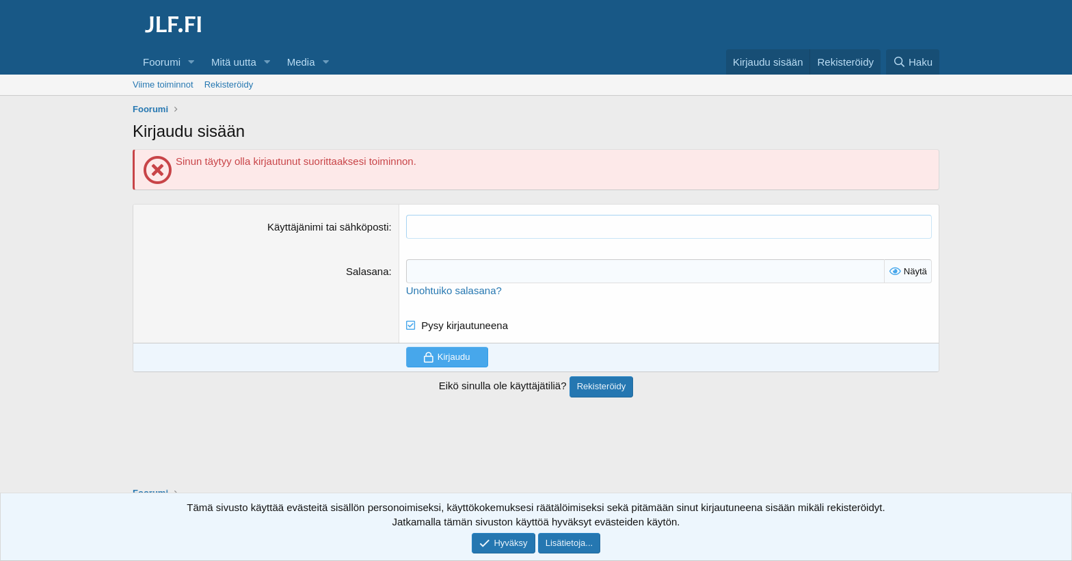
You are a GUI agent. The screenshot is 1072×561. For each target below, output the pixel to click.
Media (301, 62)
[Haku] (912, 62)
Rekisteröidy (229, 84)
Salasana (367, 271)
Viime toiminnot (163, 84)
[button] (191, 62)
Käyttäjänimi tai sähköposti (328, 227)
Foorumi (161, 62)
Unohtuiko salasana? (454, 290)
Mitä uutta (233, 62)
